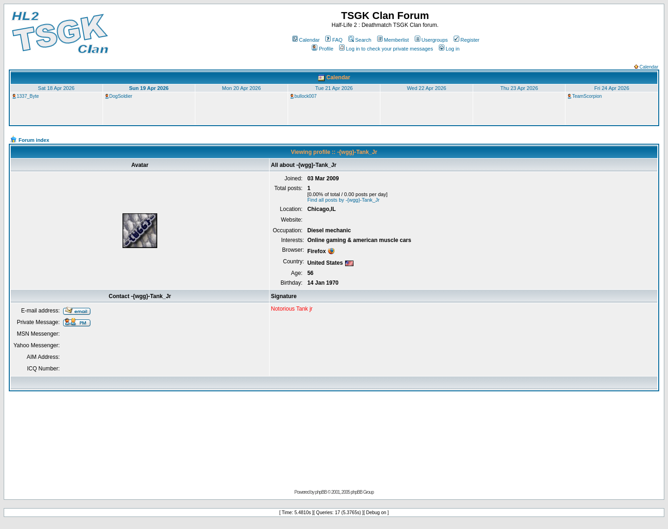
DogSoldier (120, 96)
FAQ (333, 40)
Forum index (34, 140)
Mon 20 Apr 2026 (241, 88)
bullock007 (306, 96)
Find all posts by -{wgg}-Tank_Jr (343, 200)
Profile (322, 48)
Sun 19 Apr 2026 (148, 88)
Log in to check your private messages (386, 48)
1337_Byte (28, 96)
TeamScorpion (587, 96)
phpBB (321, 492)
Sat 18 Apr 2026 (56, 88)
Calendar (306, 40)
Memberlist (393, 40)
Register (467, 40)
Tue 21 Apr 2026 (334, 88)
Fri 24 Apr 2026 (611, 88)
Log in (449, 48)
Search (360, 40)
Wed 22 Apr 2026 (426, 88)
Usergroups (431, 40)
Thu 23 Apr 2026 (519, 88)
